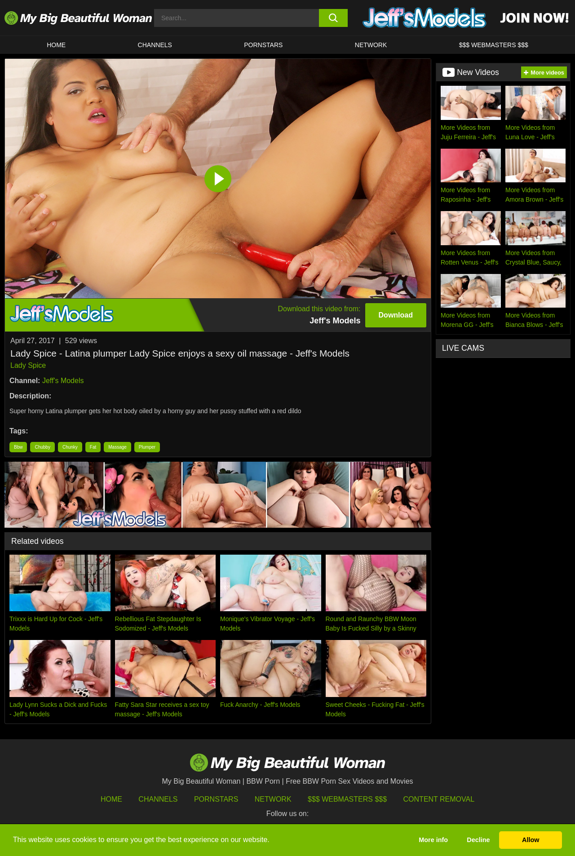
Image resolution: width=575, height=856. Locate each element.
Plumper (147, 447)
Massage (117, 447)
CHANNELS (155, 45)
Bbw (18, 447)
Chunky (70, 447)
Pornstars (263, 45)
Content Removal (439, 799)
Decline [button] (478, 839)
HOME (56, 45)
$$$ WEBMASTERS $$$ (493, 45)
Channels (157, 799)
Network (371, 45)
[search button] (333, 18)
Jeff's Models (63, 380)
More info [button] (433, 839)
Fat (93, 447)
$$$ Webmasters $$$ (347, 799)
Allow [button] (530, 839)
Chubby (42, 447)
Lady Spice (28, 365)
